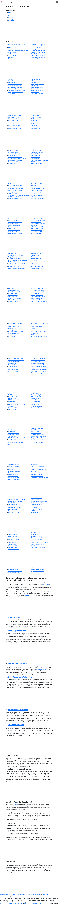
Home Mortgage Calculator (38, 292)
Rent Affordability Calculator (38, 395)
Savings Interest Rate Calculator (16, 266)
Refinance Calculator (36, 258)
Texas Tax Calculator (36, 82)
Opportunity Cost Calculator (38, 50)
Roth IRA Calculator (36, 222)
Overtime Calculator (13, 547)
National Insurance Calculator (38, 46)
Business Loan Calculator (14, 507)
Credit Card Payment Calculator (16, 325)
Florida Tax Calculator (13, 477)
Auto (9, 12)
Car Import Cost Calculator (15, 84)
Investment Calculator (36, 406)
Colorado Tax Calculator (14, 534)
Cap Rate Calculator (36, 255)
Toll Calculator (11, 93)
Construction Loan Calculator (38, 366)
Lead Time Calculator (36, 114)
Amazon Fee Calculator (14, 373)
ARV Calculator (35, 334)
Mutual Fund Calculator (37, 442)
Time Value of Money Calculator (39, 441)
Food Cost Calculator (36, 117)
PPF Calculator (34, 185)
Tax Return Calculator (13, 334)
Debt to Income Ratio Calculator (39, 330)
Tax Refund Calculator (13, 393)
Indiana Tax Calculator (13, 479)
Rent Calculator (35, 257)
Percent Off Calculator (13, 549)
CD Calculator (34, 471)
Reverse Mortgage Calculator (38, 371)
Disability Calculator (13, 503)
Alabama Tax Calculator (37, 152)
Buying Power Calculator (14, 288)
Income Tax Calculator (13, 365)
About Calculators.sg (5, 894)
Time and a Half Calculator (15, 439)
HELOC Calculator (35, 333)
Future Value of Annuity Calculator (39, 469)
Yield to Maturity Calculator (38, 547)
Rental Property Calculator (37, 228)
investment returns (41, 669)
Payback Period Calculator (37, 571)
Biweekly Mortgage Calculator (38, 358)
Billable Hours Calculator (14, 303)
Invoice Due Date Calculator (15, 222)
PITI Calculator (35, 260)
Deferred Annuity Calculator (38, 184)
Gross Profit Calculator (14, 230)
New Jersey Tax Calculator (37, 149)
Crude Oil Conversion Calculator (16, 358)
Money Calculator (35, 120)
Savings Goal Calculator (14, 258)
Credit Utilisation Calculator (15, 233)
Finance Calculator (35, 399)
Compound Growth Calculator (38, 438)
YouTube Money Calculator (15, 441)
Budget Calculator (12, 257)
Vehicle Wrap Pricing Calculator (16, 154)
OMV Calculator (12, 58)
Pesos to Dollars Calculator (15, 298)
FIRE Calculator (35, 158)
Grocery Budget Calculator (15, 472)
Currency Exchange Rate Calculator (17, 499)
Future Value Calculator (37, 428)
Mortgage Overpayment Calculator (40, 336)
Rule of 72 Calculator (36, 506)
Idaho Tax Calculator (36, 127)
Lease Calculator (12, 231)
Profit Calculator (35, 92)
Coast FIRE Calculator (36, 190)
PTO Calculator (12, 300)
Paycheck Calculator (13, 293)
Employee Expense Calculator (15, 331)
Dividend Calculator (36, 433)
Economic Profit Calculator (15, 571)
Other (24, 775)
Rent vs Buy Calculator (36, 230)
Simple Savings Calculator (14, 162)
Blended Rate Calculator (37, 509)
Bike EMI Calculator (13, 152)
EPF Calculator (12, 431)
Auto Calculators (38, 902)
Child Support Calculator (14, 504)
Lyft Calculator (12, 114)
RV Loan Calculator (13, 49)
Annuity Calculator (35, 157)
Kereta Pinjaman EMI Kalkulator (16, 128)
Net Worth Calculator (13, 301)
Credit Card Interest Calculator (16, 193)
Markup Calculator (13, 468)
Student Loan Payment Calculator (16, 268)
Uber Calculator (12, 155)
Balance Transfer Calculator (15, 190)
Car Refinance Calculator (14, 85)
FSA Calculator (34, 80)
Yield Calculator (12, 544)
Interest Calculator (35, 401)
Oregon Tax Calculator (36, 154)
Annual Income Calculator (14, 265)
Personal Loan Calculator (14, 292)
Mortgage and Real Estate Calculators (33, 903)
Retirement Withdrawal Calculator (39, 160)
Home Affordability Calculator (38, 338)
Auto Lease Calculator (13, 47)
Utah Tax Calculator (36, 47)
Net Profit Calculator (13, 326)
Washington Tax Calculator (38, 89)
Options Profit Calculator (37, 536)
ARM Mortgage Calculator (37, 290)
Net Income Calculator (14, 163)
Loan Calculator (12, 336)
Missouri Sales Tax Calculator (15, 442)
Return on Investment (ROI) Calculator (40, 403)
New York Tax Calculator (14, 466)
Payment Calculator (13, 396)
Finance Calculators (47, 902)
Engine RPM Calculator (14, 120)
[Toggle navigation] (57, 2)
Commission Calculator (14, 403)
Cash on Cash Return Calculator (39, 301)
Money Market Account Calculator (39, 477)
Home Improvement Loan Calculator (40, 261)
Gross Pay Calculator (13, 227)
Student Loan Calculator (14, 225)
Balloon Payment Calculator (15, 117)
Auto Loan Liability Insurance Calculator (18, 50)
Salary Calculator (12, 366)
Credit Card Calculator (13, 434)
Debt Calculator (12, 228)
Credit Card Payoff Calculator (15, 188)
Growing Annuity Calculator (38, 188)
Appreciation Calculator (37, 537)
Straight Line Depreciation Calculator (17, 260)
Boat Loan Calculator (13, 433)
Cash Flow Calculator (13, 220)
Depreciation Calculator (14, 546)
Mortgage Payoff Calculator (38, 368)
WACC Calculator (12, 296)
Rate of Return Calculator (37, 474)
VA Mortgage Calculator (37, 295)
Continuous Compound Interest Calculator (41, 468)
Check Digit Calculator (13, 509)
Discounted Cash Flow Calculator (39, 466)
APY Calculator (34, 464)
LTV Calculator (34, 263)
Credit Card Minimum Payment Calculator (18, 195)
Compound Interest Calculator (38, 436)
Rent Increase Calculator (37, 396)
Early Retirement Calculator (38, 187)
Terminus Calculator (13, 123)
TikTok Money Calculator (37, 150)
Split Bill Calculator (36, 128)
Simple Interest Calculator (37, 569)
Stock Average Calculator (37, 512)
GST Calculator (12, 444)
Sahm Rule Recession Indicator (16, 360)
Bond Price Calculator (36, 546)
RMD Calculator (35, 196)
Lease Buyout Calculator (14, 127)
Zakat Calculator (12, 430)
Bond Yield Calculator (36, 539)
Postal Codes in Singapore (18, 894)
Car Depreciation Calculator (15, 160)
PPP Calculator (12, 253)
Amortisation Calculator (37, 253)
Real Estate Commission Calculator (40, 323)
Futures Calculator (13, 295)
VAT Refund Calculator (13, 338)
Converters (45, 894)
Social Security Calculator (37, 218)
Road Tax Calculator (13, 82)
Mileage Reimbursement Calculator (17, 158)
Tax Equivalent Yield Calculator (38, 503)
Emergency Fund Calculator (15, 323)
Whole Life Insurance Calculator (16, 328)
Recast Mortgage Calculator (38, 296)
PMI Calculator (35, 303)
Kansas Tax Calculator (36, 79)
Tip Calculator (11, 395)
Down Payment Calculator (37, 363)
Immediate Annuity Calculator (38, 192)
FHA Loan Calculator (36, 328)
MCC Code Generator (13, 506)
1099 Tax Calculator (36, 122)
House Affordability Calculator (38, 266)
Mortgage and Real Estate (14, 19)
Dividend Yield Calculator (37, 504)
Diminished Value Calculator (15, 157)
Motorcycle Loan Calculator (15, 122)
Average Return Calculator (37, 404)
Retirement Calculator (36, 163)
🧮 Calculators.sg (6, 2)
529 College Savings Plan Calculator (17, 263)
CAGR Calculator (35, 499)
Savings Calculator (35, 431)
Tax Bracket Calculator (13, 361)
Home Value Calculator (37, 293)
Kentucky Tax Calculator (37, 49)
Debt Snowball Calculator (14, 290)
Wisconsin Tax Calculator (14, 512)
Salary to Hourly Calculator (15, 187)
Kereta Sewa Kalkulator (14, 119)
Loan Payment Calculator (14, 330)
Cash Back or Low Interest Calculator (17, 44)
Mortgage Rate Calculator (37, 298)
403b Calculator (35, 225)
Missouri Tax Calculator (37, 90)
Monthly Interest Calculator (38, 544)
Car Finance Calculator (14, 54)
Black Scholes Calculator (37, 472)
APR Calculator (35, 393)
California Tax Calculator (37, 87)
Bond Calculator (35, 430)
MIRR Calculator (35, 534)
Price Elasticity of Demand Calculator (17, 438)
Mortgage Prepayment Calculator (39, 398)
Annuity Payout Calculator (37, 198)
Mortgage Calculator (36, 233)
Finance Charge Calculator (14, 218)
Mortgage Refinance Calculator (39, 369)
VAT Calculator (12, 401)
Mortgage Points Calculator (38, 268)
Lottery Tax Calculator (13, 569)
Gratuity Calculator (13, 408)
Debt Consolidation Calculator (15, 198)
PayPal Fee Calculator (13, 368)
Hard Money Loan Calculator (38, 325)
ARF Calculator (12, 79)
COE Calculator (12, 55)
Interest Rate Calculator (37, 476)
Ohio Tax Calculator (13, 514)
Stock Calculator (35, 533)
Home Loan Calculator (36, 231)
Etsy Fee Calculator (13, 371)
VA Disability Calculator (37, 195)
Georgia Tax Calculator (36, 58)
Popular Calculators (31, 894)
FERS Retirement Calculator (38, 220)
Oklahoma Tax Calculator (37, 119)
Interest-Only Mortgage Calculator (39, 365)
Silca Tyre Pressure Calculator (15, 92)
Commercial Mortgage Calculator (39, 373)
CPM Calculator (12, 542)
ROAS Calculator (35, 463)
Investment (11, 20)
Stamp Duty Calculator (36, 326)
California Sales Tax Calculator (38, 55)
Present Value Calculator (37, 408)
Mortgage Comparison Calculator (39, 331)
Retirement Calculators (16, 903)
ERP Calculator (12, 57)
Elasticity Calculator (13, 536)
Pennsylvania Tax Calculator (38, 52)
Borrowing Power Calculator (38, 360)
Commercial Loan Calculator (15, 501)
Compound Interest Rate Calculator (40, 542)
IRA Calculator (34, 193)
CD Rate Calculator (36, 507)
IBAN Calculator (12, 469)
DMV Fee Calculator (13, 150)
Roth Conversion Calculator (38, 223)
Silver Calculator (35, 115)
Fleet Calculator (12, 52)
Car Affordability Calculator (15, 87)
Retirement (11, 17)
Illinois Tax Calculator (13, 511)
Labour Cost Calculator (14, 471)
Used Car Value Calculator (14, 115)
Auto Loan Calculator (13, 46)
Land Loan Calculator (36, 300)
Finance (10, 14)
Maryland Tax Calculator (37, 93)
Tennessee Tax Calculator (14, 537)
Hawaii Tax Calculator (13, 539)
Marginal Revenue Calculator (38, 57)
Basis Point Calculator (36, 498)
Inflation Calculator (13, 398)
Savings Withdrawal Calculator (16, 255)
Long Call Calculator (13, 223)
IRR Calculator (34, 511)
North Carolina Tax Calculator (38, 44)
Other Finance (11, 15)
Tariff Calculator (12, 436)
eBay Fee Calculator (13, 369)
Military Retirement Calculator (38, 227)
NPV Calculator (35, 568)
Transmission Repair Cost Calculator (17, 90)
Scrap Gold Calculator (13, 464)
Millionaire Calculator (36, 541)
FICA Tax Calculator (13, 476)
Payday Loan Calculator (14, 333)
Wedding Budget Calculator (15, 185)
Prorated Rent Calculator (37, 288)
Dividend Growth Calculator (38, 434)
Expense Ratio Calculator (37, 439)
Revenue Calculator (13, 363)
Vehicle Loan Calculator (14, 89)
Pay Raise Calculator (13, 184)
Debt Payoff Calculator (14, 192)
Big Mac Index (34, 85)
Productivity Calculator (14, 474)
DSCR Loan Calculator (36, 361)
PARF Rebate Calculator (14, 80)
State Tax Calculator (36, 54)
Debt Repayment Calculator (15, 196)
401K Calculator (35, 162)
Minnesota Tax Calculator (14, 572)
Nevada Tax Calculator (13, 541)
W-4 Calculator (34, 123)
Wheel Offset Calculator (14, 149)
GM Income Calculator (14, 261)
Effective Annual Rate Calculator (39, 501)
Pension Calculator (36, 155)
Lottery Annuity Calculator (37, 84)
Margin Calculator (12, 409)
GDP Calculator (35, 125)
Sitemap (39, 894)
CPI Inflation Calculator (14, 399)
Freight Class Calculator (14, 125)
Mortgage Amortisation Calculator (39, 265)
